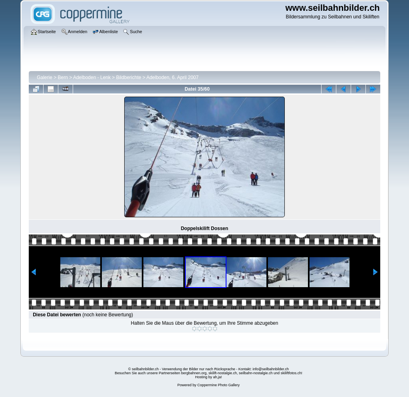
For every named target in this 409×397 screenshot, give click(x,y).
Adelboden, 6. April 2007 (172, 77)
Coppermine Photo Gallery (218, 385)
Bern (63, 77)
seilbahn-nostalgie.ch (256, 373)
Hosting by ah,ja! (208, 377)
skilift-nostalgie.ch (222, 373)
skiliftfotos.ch (291, 373)
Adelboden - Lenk (92, 77)
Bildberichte (128, 77)
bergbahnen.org (193, 373)
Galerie (44, 77)
